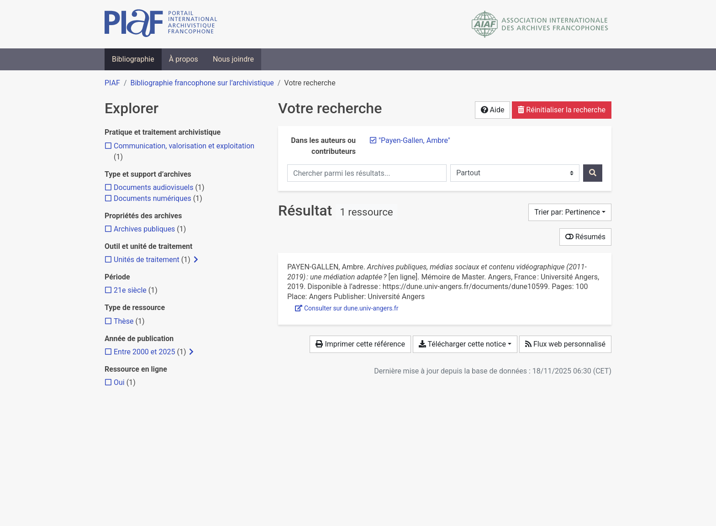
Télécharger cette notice (462, 344)
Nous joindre (233, 59)
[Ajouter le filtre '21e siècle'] (130, 290)
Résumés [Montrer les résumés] (585, 236)
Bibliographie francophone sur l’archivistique (202, 83)
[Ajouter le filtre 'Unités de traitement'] (146, 259)
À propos (183, 59)
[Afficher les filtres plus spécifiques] (196, 259)
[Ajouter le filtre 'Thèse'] (124, 321)
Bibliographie (133, 59)
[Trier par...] (569, 212)
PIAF (112, 83)
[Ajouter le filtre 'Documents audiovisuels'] (153, 187)
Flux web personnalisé (565, 344)
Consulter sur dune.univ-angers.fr (346, 308)
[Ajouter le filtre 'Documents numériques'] (152, 198)
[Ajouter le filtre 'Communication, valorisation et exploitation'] (184, 146)
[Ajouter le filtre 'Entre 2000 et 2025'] (144, 351)
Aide (493, 109)
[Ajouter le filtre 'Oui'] (119, 382)
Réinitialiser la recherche (561, 109)
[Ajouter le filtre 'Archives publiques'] (144, 229)
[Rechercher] (592, 173)
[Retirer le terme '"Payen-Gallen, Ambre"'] (414, 140)
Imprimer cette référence (360, 344)
